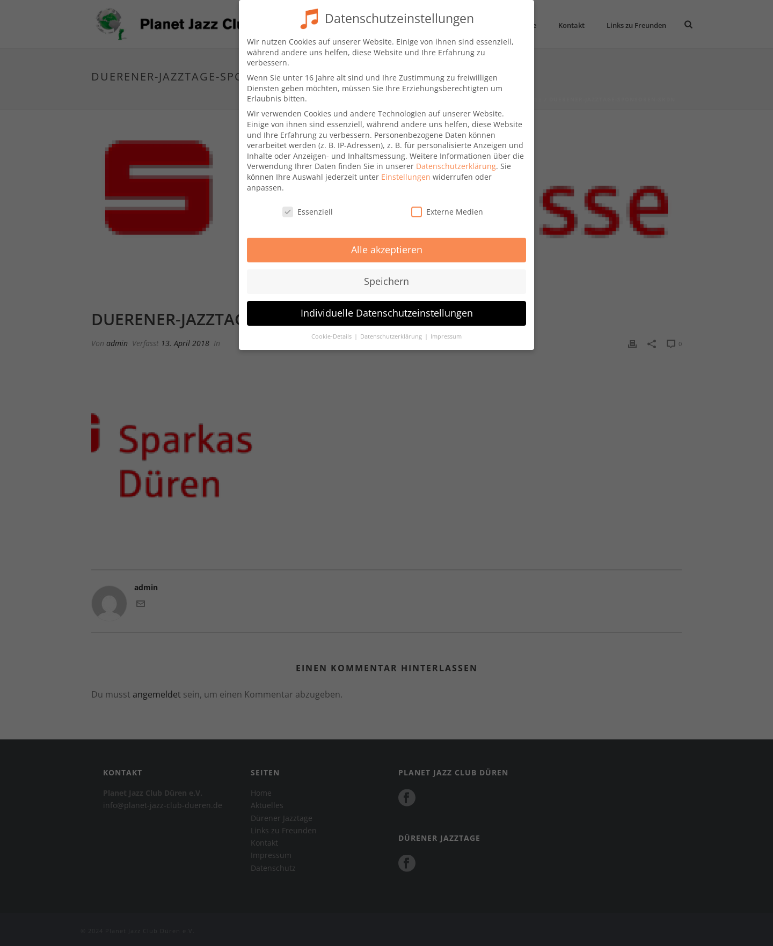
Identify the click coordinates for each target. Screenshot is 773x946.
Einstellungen (406, 170)
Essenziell (307, 205)
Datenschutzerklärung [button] (392, 329)
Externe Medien (447, 205)
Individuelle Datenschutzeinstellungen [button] (387, 305)
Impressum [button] (446, 329)
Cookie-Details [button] (332, 329)
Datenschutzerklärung (456, 159)
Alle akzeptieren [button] (386, 242)
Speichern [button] (386, 274)
